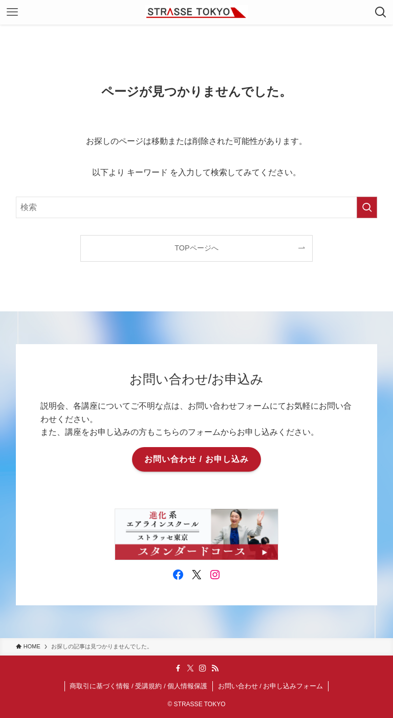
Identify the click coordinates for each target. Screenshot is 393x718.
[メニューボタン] (12, 12)
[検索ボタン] (380, 12)
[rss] (215, 668)
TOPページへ (196, 248)
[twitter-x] (190, 668)
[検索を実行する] (367, 207)
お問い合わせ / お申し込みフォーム (270, 686)
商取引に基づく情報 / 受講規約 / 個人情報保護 (138, 686)
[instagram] (202, 668)
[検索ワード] (197, 207)
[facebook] (178, 668)
